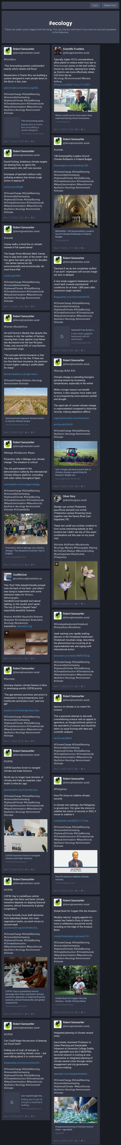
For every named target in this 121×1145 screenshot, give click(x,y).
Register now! (110, 5)
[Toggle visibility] (57, 564)
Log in (95, 5)
